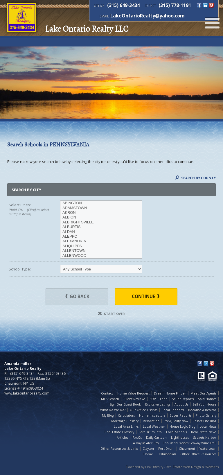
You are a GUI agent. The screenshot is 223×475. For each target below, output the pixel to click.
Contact (107, 393)
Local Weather (154, 426)
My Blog (108, 415)
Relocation (151, 421)
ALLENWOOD (101, 255)
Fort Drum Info (150, 432)
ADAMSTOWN (101, 208)
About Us (181, 404)
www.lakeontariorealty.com (26, 393)
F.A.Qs (137, 437)
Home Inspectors (152, 415)
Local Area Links (126, 426)
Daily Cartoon (156, 437)
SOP (153, 399)
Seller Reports (183, 399)
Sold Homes (207, 399)
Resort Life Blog (204, 421)
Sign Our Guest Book (125, 404)
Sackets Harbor (204, 437)
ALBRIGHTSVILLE (101, 222)
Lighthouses (180, 437)
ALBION (101, 217)
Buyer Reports (180, 415)
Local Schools (176, 432)
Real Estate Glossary (119, 432)
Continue (145, 296)
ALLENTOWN (101, 250)
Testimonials (166, 454)
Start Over (111, 313)
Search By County (195, 178)
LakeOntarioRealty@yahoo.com (147, 15)
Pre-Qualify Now (176, 421)
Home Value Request (133, 393)
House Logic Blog (182, 426)
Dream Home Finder (170, 393)
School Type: (20, 269)
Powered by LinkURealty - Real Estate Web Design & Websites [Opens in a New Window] (172, 467)
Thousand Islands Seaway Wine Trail (189, 443)
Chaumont (187, 449)
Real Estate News (203, 432)
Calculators (126, 415)
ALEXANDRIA (101, 241)
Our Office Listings (143, 410)
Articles (122, 437)
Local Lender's (173, 410)
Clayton (148, 449)
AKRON (101, 212)
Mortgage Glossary (125, 421)
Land (164, 399)
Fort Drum (166, 449)
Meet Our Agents (203, 393)
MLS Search (110, 399)
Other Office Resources (198, 454)
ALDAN (101, 232)
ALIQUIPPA (101, 246)
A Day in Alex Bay (146, 443)
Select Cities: (29, 209)
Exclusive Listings (157, 404)
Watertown (207, 449)
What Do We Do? (112, 410)
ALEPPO (101, 236)
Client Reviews (134, 399)
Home (148, 454)
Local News (207, 426)
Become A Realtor (202, 410)
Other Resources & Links (119, 449)
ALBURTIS (101, 227)
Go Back (77, 296)
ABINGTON (101, 203)
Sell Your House (204, 404)
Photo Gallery (206, 415)
